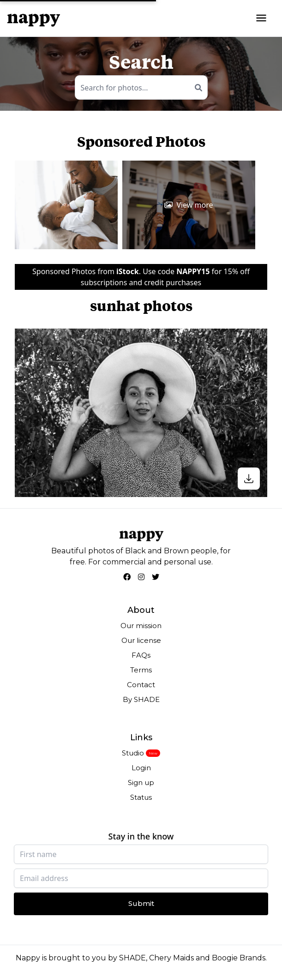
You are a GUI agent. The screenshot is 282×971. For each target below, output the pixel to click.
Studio (133, 753)
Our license (141, 640)
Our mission (141, 625)
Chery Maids (171, 957)
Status (141, 797)
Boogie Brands (238, 957)
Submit (141, 903)
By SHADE (141, 699)
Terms (141, 669)
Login (141, 767)
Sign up (141, 782)
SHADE (132, 957)
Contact (141, 684)
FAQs (141, 655)
